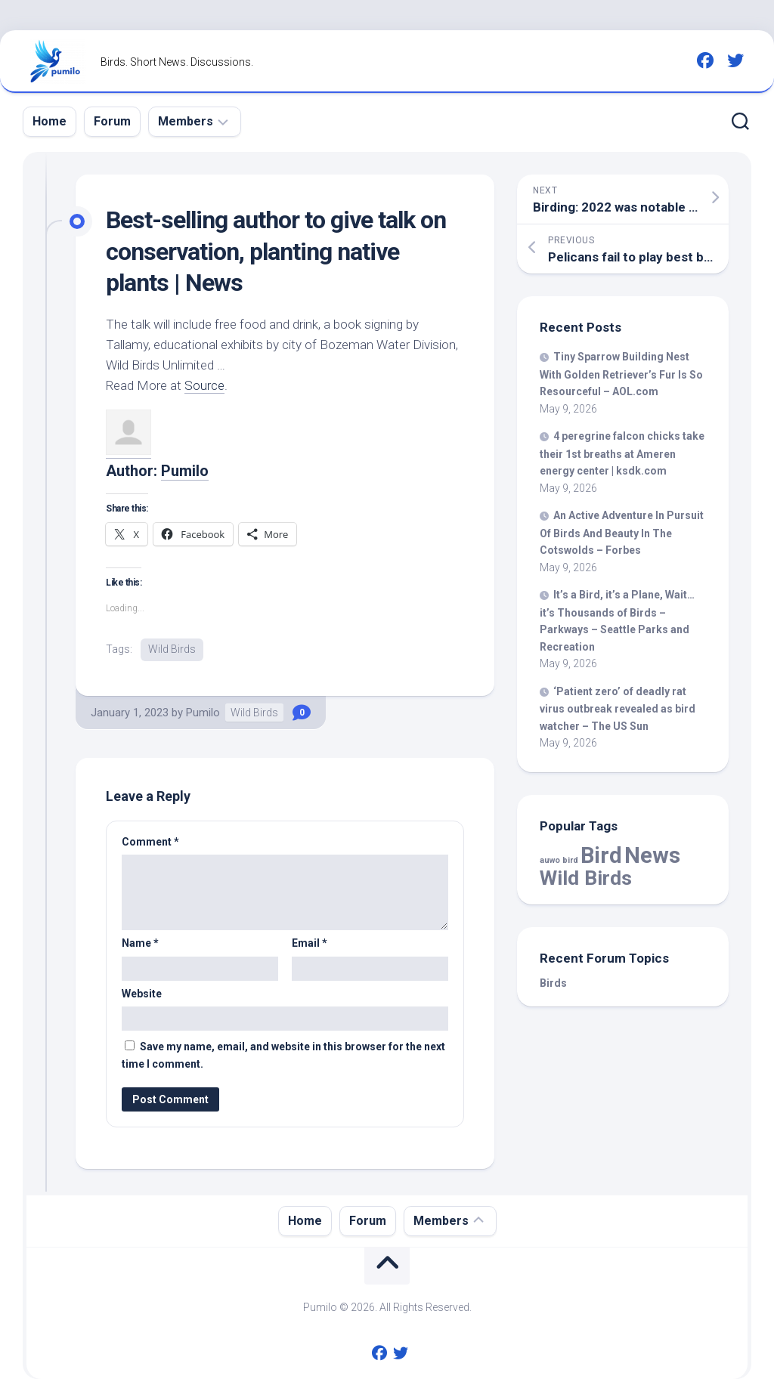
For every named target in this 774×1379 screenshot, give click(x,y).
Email (309, 943)
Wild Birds (172, 649)
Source (204, 385)
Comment (150, 842)
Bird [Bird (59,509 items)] (601, 855)
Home (50, 121)
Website (142, 994)
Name (140, 943)
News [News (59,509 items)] (652, 855)
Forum (112, 121)
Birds (553, 983)
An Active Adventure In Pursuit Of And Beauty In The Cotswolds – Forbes (622, 532)
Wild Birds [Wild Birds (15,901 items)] (586, 877)
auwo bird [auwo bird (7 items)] (559, 860)
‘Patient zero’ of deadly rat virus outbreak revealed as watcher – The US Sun (617, 708)
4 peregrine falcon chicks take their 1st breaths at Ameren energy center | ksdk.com (622, 453)
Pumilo (185, 471)
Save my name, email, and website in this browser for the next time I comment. (283, 1055)
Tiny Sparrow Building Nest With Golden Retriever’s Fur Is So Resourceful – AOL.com (621, 374)
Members (185, 121)
